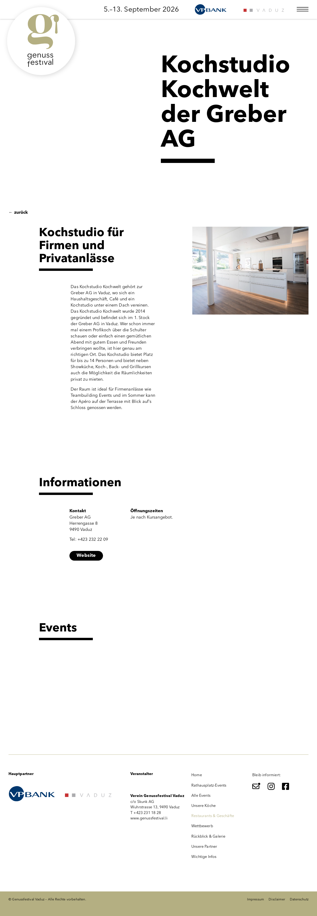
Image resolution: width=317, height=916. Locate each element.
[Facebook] (285, 786)
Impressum (255, 899)
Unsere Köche (203, 805)
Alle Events (200, 795)
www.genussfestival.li (148, 818)
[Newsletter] (256, 786)
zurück (18, 212)
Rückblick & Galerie (208, 836)
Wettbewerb (202, 826)
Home (196, 775)
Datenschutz (299, 899)
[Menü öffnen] (302, 9)
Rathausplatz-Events (208, 785)
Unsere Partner (204, 846)
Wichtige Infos (204, 856)
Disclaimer (277, 899)
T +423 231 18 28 (145, 812)
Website (86, 555)
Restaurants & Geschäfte (212, 816)
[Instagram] (271, 786)
